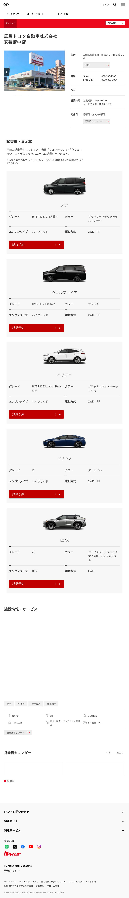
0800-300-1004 (109, 79)
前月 (111, 752)
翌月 (119, 752)
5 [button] (43, 97)
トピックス (63, 14)
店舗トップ (10, 23)
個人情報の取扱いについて (53, 881)
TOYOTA (6, 4)
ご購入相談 (112, 23)
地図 (97, 65)
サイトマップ (10, 881)
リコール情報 (53, 886)
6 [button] (49, 97)
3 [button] (29, 97)
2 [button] (22, 97)
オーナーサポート (35, 14)
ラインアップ (13, 14)
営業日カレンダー (97, 121)
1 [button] (16, 97)
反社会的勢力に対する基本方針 (18, 886)
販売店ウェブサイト (19, 733)
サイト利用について (28, 881)
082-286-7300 (108, 76)
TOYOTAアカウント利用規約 (82, 881)
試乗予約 (36, 244)
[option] (34, 71)
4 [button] (36, 97)
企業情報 (40, 886)
